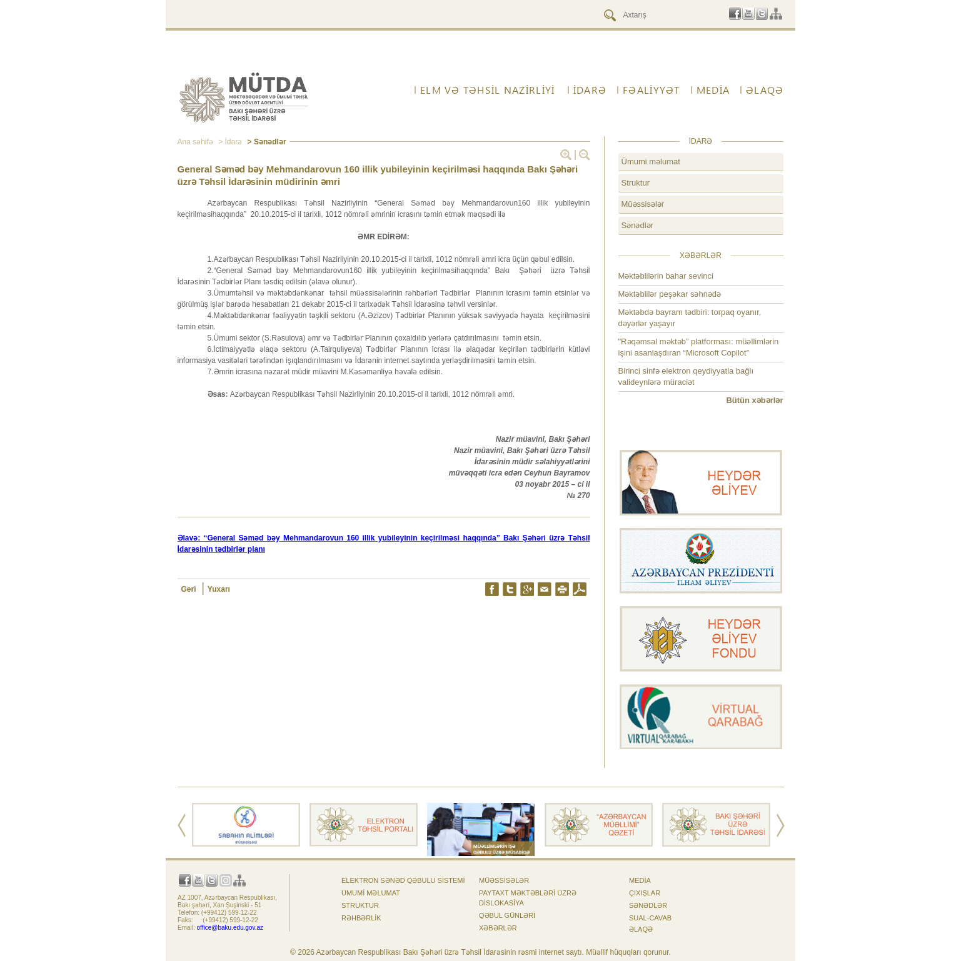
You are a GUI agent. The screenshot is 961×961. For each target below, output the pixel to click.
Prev (182, 825)
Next (781, 825)
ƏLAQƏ (764, 90)
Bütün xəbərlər (754, 400)
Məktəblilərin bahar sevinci (666, 276)
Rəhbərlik (361, 918)
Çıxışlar (644, 893)
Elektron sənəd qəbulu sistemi (403, 880)
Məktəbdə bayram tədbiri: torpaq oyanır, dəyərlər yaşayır (690, 317)
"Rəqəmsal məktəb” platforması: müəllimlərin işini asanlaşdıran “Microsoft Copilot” (698, 347)
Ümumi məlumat (650, 161)
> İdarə (229, 141)
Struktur (635, 182)
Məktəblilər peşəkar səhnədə (670, 294)
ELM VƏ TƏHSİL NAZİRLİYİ (487, 90)
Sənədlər (637, 225)
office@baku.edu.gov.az (230, 927)
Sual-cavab (650, 918)
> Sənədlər (265, 141)
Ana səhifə (195, 141)
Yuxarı (219, 589)
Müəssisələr (643, 204)
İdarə (589, 90)
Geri (189, 589)
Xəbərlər (498, 928)
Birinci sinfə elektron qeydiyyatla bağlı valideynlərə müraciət (686, 376)
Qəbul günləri (507, 915)
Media (713, 90)
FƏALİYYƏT (651, 90)
